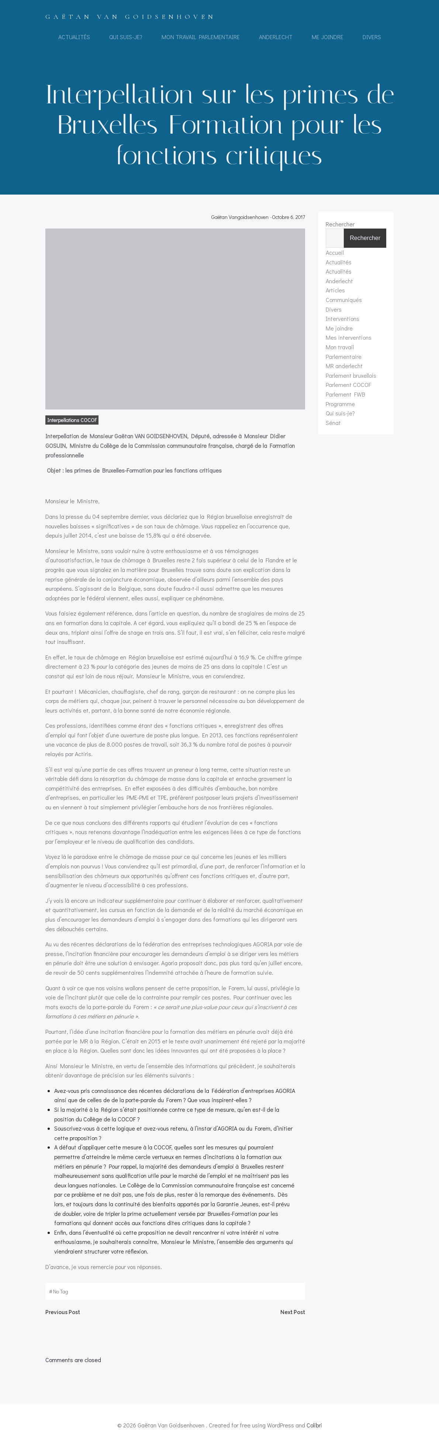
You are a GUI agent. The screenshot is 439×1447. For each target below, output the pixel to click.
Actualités (74, 37)
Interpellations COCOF (72, 420)
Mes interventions (348, 337)
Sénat (333, 422)
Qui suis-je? (125, 37)
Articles (335, 290)
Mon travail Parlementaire (201, 37)
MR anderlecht (344, 366)
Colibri (314, 1425)
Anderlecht (276, 37)
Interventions (342, 318)
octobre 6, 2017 (288, 216)
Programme (340, 404)
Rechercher (340, 224)
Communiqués (344, 300)
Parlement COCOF (348, 384)
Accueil (335, 252)
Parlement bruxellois (351, 375)
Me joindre (327, 37)
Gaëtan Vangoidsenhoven (240, 216)
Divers (372, 37)
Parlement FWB (345, 394)
